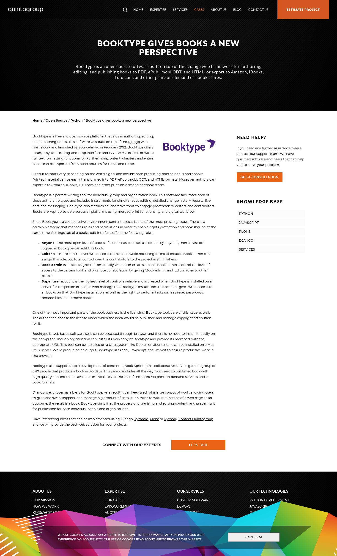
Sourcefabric (89, 147)
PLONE (244, 231)
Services (180, 9)
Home (138, 9)
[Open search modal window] (125, 9)
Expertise (158, 9)
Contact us (258, 9)
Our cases (114, 500)
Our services (190, 491)
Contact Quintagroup (195, 419)
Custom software (194, 500)
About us (218, 9)
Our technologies (268, 491)
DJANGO (246, 240)
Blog (237, 9)
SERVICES (247, 249)
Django (134, 142)
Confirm (253, 537)
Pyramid (141, 419)
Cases (199, 9)
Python (77, 120)
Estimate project (303, 9)
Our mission (44, 500)
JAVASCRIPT (249, 222)
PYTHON (246, 213)
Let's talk (198, 445)
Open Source (57, 120)
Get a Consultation (260, 177)
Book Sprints (134, 366)
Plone (154, 419)
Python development (269, 500)
